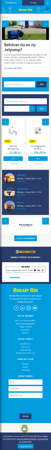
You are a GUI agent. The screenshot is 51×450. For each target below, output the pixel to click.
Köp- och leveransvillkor (25, 320)
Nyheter (25, 333)
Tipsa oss (25, 347)
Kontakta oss (25, 344)
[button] (3, 9)
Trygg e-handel (25, 326)
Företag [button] (33, 3)
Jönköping (22, 188)
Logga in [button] (47, 2)
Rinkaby (21, 175)
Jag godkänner (25, 446)
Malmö (20, 202)
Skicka (25, 416)
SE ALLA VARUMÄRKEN (25, 238)
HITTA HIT (21, 181)
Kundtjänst (25, 330)
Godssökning (25, 350)
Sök (41, 84)
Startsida (5, 17)
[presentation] (29, 405)
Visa (13, 158)
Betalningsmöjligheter (25, 323)
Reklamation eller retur (25, 353)
